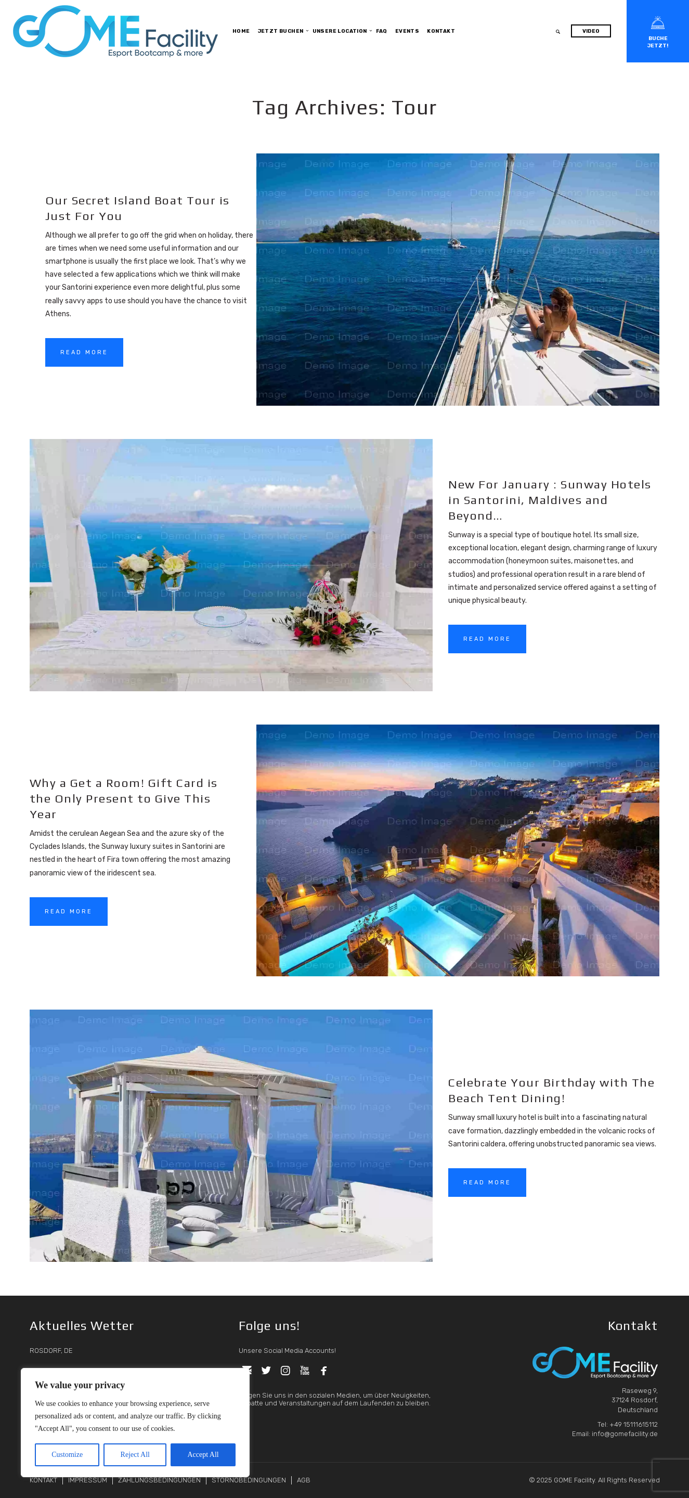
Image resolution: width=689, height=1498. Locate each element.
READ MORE (84, 352)
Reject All (135, 1454)
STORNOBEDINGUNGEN (249, 1480)
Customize (67, 1454)
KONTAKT (43, 1480)
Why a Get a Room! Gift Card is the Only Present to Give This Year (124, 798)
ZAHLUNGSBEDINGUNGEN (159, 1480)
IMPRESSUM (87, 1480)
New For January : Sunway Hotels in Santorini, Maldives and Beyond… (550, 499)
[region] (135, 1422)
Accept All (202, 1454)
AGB (303, 1480)
